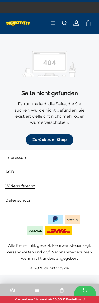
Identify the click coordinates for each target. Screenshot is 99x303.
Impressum (16, 157)
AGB (9, 171)
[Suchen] (64, 23)
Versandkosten (20, 252)
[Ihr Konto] (76, 23)
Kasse (85, 293)
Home (12, 293)
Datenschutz (17, 200)
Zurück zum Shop (49, 139)
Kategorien (37, 293)
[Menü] (53, 23)
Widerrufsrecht (20, 186)
